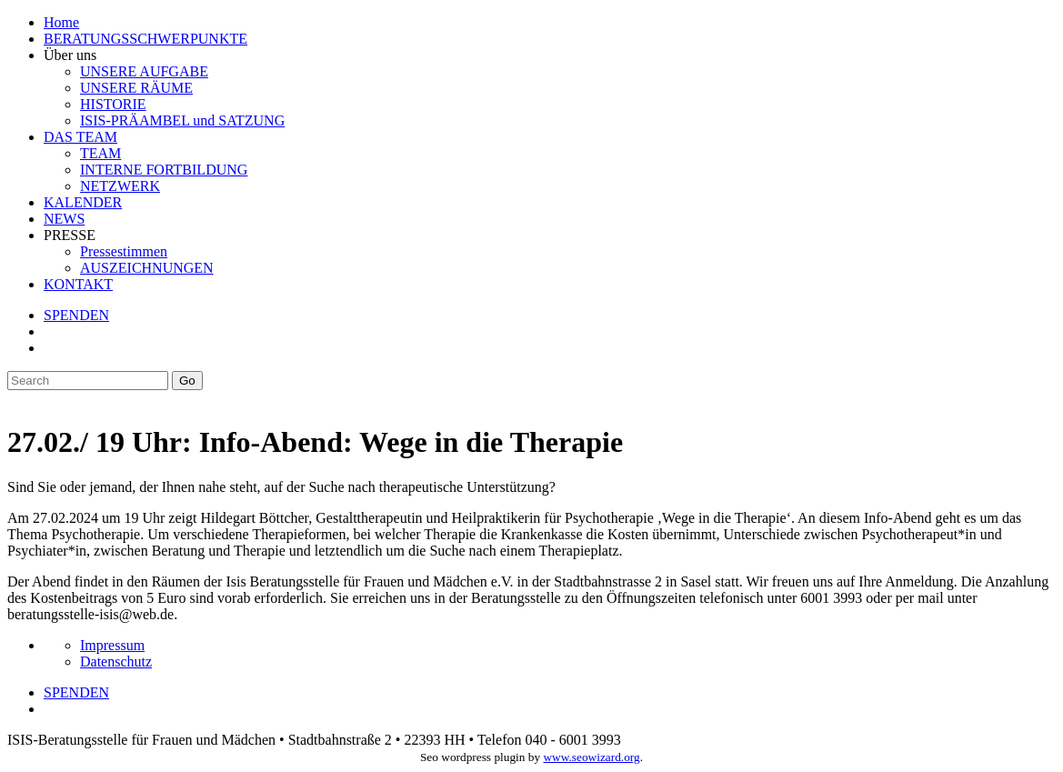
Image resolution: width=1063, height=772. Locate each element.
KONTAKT (78, 284)
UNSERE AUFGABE (144, 71)
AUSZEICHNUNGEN (147, 268)
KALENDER (83, 202)
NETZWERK (120, 186)
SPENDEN (76, 315)
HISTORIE (113, 104)
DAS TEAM (80, 137)
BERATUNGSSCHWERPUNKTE (145, 38)
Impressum (112, 645)
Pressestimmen (123, 251)
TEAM (100, 153)
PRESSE (69, 235)
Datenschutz (116, 661)
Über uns (70, 55)
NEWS (64, 218)
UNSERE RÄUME (136, 87)
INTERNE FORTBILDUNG (163, 169)
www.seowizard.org (591, 757)
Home (61, 22)
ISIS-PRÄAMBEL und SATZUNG (182, 120)
